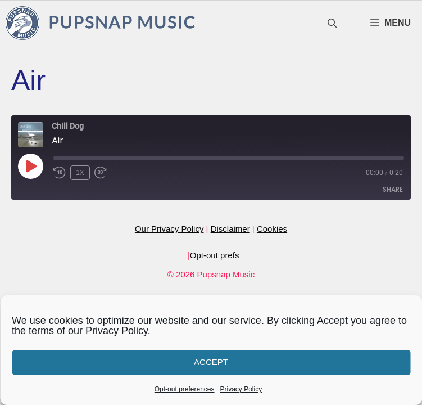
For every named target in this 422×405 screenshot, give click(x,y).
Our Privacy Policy (169, 228)
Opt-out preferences (185, 389)
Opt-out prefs (214, 255)
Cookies (272, 228)
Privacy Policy (241, 389)
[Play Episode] (30, 166)
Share (393, 189)
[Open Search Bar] (332, 23)
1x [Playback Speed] (80, 173)
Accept (211, 362)
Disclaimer (230, 228)
